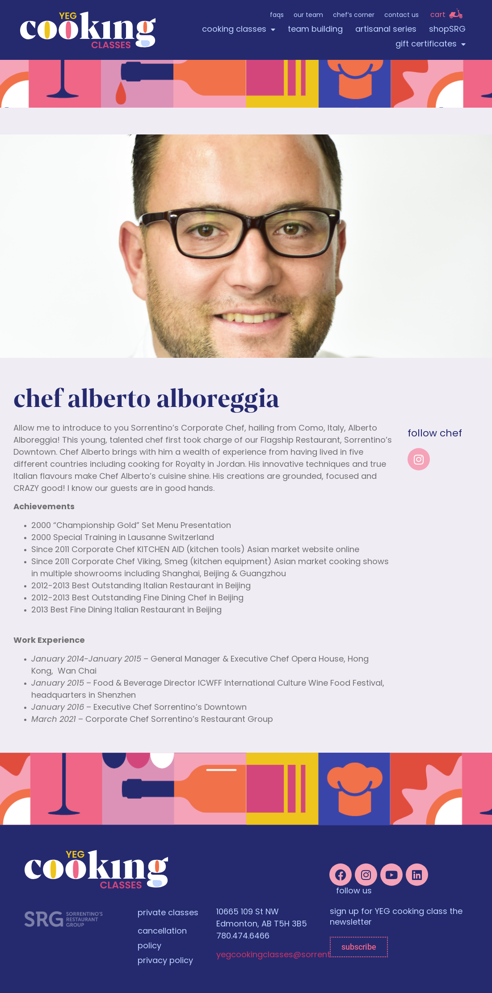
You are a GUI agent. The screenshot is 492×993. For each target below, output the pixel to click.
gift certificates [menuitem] (430, 44)
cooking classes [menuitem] (238, 29)
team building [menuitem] (315, 29)
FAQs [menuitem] (277, 15)
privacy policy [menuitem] (165, 961)
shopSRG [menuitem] (447, 29)
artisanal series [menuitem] (385, 29)
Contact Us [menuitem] (401, 15)
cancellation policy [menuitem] (162, 939)
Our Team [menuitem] (308, 15)
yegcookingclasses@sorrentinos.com (291, 955)
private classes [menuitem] (168, 913)
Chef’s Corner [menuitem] (353, 15)
